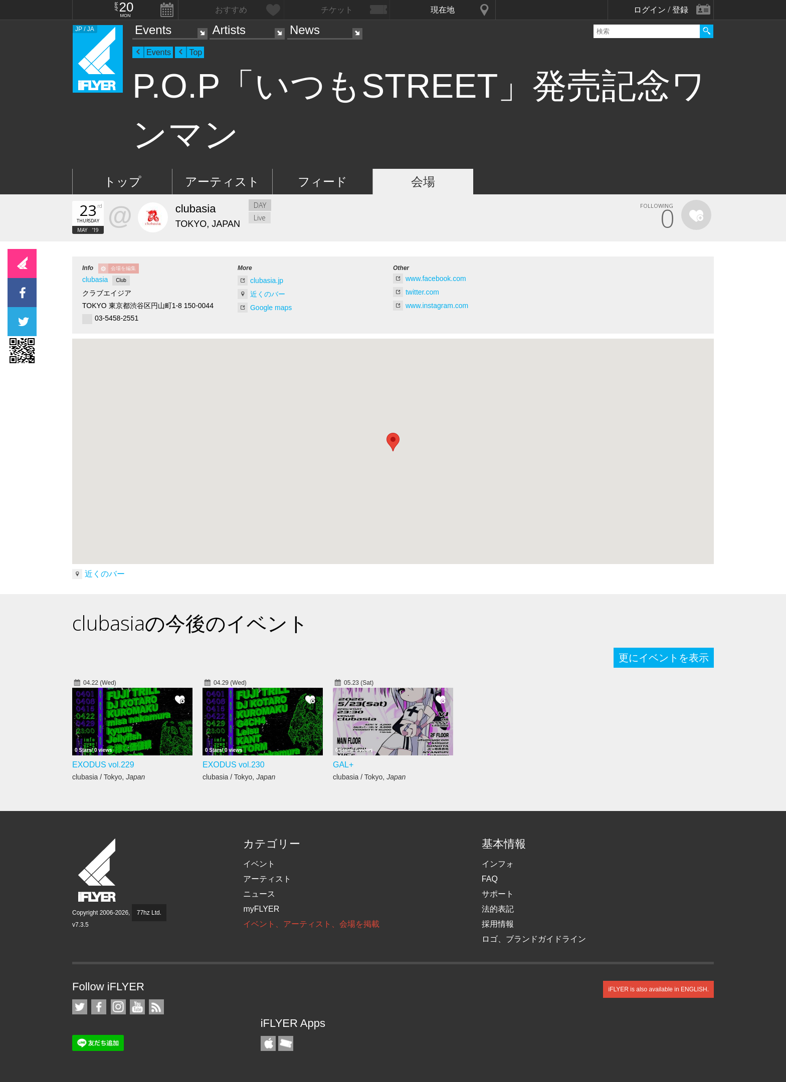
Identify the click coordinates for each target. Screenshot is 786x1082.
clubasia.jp (266, 281)
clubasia (95, 280)
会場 (423, 181)
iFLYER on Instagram (118, 1006)
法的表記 (498, 909)
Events (153, 30)
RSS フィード (156, 1006)
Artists (229, 30)
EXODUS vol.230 (234, 764)
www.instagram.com (437, 306)
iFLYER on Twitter (79, 1006)
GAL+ (343, 764)
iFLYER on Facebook (98, 1006)
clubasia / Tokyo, (108, 777)
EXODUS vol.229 (103, 764)
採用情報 (498, 924)
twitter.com (422, 292)
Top (195, 52)
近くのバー (267, 294)
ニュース (259, 894)
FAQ (490, 879)
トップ (122, 181)
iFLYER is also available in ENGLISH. (658, 989)
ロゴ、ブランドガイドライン (534, 939)
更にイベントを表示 (664, 657)
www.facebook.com (436, 279)
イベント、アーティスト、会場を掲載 (311, 924)
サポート (498, 894)
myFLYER (261, 909)
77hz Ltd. (149, 912)
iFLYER (98, 870)
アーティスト (222, 181)
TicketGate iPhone (285, 1043)
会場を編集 (123, 268)
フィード (322, 181)
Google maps (271, 308)
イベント (259, 864)
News (305, 30)
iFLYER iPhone (268, 1043)
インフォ (498, 864)
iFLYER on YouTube (137, 1006)
